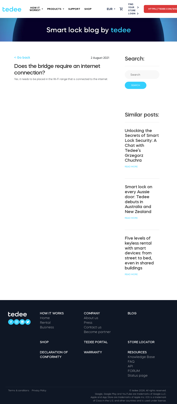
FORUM (134, 370)
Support (74, 9)
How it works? (36, 9)
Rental (45, 322)
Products (55, 9)
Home (45, 318)
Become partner (97, 332)
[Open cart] (121, 9)
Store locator (141, 342)
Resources (137, 352)
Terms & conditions (18, 390)
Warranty (93, 352)
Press (88, 322)
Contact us (92, 327)
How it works (52, 313)
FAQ (131, 361)
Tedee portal (96, 342)
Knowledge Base (141, 356)
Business (47, 327)
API (130, 366)
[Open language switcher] (108, 9)
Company (92, 313)
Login (133, 13)
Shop (87, 9)
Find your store (133, 7)
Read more (131, 167)
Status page (138, 375)
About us (91, 318)
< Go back (22, 57)
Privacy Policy (39, 390)
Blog (132, 313)
